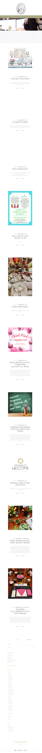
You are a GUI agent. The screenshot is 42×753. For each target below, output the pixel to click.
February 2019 (10, 687)
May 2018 (9, 698)
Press (9, 719)
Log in (9, 725)
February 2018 (10, 703)
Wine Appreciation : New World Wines (20, 542)
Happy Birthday (20, 307)
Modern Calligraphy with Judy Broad (20, 611)
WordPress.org (10, 730)
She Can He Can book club (20, 237)
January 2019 (10, 689)
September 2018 (10, 694)
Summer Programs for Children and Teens (20, 429)
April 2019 (9, 684)
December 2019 (10, 677)
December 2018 (10, 691)
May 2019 (9, 682)
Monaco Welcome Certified (20, 484)
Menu (21, 16)
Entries (10, 727)
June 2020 (10, 673)
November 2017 (10, 708)
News (26, 76)
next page (29, 639)
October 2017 (10, 710)
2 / (18, 639)
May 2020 (9, 675)
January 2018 (10, 705)
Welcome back (20, 169)
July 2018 (9, 696)
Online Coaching (20, 79)
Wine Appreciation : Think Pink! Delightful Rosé (20, 365)
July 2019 (9, 680)
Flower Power (20, 122)
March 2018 (10, 701)
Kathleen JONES (21, 76)
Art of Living (24, 538)
